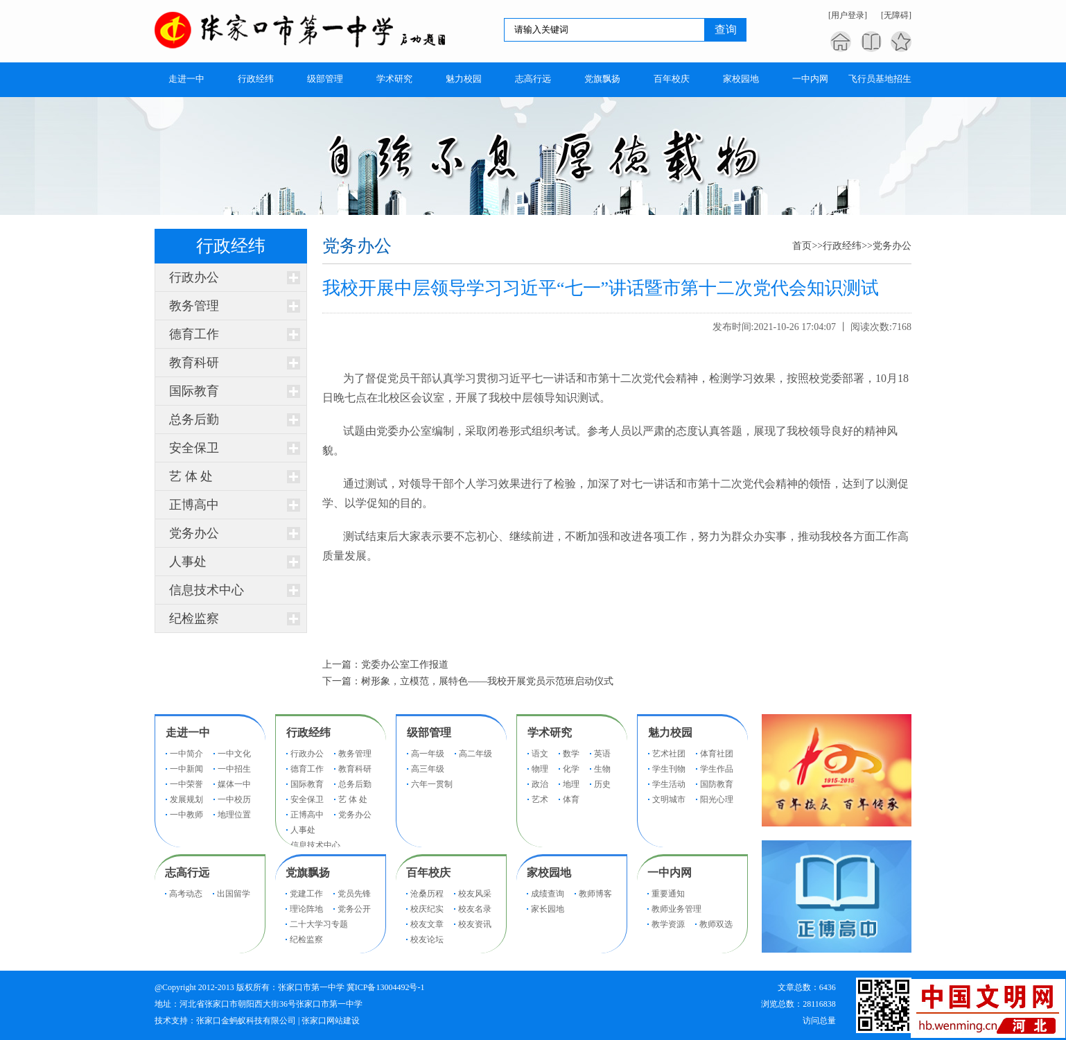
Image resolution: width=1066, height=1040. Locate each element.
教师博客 (595, 894)
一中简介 (186, 754)
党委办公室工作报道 (404, 664)
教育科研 (194, 363)
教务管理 (194, 306)
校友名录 (474, 909)
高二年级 (475, 754)
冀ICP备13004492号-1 (386, 987)
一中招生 (234, 769)
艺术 (540, 799)
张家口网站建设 (331, 1020)
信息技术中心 (206, 590)
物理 (540, 769)
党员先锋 (354, 894)
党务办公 (194, 533)
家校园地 (549, 872)
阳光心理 (716, 799)
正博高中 (194, 505)
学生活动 (668, 784)
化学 (571, 769)
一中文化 (234, 754)
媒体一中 (234, 784)
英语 (602, 754)
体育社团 (716, 754)
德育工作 (194, 334)
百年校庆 (428, 872)
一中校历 (234, 799)
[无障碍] (896, 15)
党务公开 (354, 909)
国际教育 (194, 391)
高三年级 (427, 769)
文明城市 (668, 799)
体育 (571, 799)
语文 (540, 754)
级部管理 (429, 732)
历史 (602, 784)
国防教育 (716, 784)
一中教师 (186, 815)
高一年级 (427, 754)
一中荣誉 (186, 784)
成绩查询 (547, 894)
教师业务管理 (676, 909)
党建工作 (306, 894)
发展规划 (186, 799)
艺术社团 (668, 754)
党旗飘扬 (308, 872)
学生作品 (716, 769)
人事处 (188, 562)
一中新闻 (186, 769)
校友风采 (474, 894)
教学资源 (668, 924)
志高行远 (187, 872)
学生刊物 (668, 769)
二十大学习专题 (319, 924)
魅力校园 (670, 732)
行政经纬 (842, 246)
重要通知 (668, 894)
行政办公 (194, 277)
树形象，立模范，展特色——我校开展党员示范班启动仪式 (487, 681)
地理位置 (234, 815)
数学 (571, 754)
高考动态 (185, 894)
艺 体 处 (191, 476)
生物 (602, 769)
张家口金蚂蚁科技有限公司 (246, 1020)
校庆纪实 (427, 909)
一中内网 (669, 872)
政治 (540, 784)
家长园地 (547, 909)
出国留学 (233, 894)
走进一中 (188, 732)
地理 (571, 784)
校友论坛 (427, 939)
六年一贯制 (432, 784)
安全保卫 (194, 448)
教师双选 (716, 924)
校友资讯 (474, 924)
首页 (802, 246)
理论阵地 (306, 909)
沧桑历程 (427, 894)
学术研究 (549, 732)
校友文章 (427, 924)
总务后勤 (194, 419)
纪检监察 (194, 618)
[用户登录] (847, 15)
